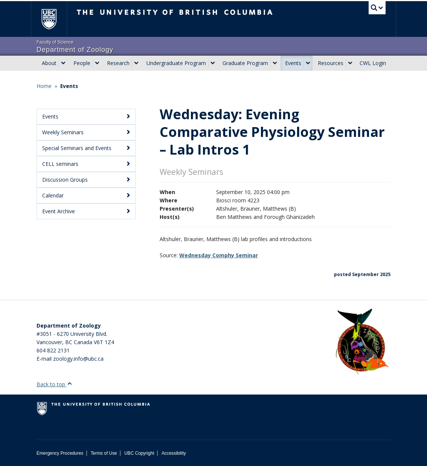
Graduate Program (245, 63)
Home (44, 86)
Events (293, 63)
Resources (330, 63)
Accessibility (174, 453)
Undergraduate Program (176, 63)
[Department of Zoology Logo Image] (362, 342)
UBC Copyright (139, 453)
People (81, 63)
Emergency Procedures (60, 453)
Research (118, 63)
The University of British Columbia (54, 19)
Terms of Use (104, 453)
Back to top (54, 384)
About (49, 63)
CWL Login (373, 63)
